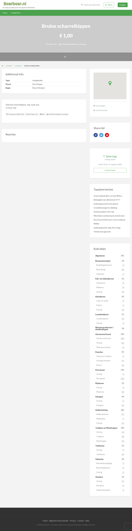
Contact (80, 521)
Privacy (73, 521)
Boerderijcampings (110, 463)
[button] (110, 83)
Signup (108, 5)
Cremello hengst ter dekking (105, 208)
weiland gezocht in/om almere (106, 204)
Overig (110, 292)
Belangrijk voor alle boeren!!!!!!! (107, 200)
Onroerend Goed (110, 338)
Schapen (110, 405)
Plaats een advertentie (90, 5)
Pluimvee (52, 44)
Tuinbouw (110, 454)
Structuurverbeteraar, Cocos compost (109, 219)
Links (87, 521)
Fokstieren (110, 283)
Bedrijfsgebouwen (110, 265)
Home (5, 13)
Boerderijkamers (110, 468)
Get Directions (101, 110)
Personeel (110, 378)
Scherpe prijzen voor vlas (104, 212)
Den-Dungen (100, 106)
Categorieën (15, 13)
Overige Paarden (110, 360)
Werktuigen (110, 441)
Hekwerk (110, 274)
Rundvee (110, 485)
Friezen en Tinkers (110, 356)
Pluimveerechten (110, 347)
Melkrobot (110, 418)
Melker (97, 223)
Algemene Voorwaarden (59, 521)
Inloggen (122, 5)
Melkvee (110, 287)
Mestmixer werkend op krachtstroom (109, 216)
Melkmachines (110, 414)
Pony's (110, 365)
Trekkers (110, 436)
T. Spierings (110, 156)
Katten (110, 305)
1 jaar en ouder (110, 301)
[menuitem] (90, 5)
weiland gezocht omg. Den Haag (107, 227)
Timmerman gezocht (102, 231)
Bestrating (110, 269)
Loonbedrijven (110, 318)
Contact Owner (110, 170)
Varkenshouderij (110, 490)
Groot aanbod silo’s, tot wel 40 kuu (108, 196)
